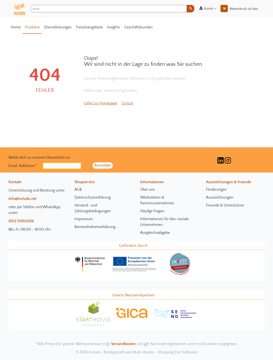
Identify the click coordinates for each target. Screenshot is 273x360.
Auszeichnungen (219, 197)
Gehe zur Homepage (100, 103)
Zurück (127, 103)
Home (16, 27)
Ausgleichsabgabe (155, 233)
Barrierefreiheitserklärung (94, 227)
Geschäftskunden (138, 27)
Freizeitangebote (89, 27)
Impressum (83, 219)
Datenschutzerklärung (92, 197)
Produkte (32, 27)
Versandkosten (123, 344)
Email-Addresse (23, 166)
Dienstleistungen (58, 27)
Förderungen (216, 189)
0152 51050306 (21, 221)
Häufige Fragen (152, 211)
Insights (113, 27)
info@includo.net (22, 199)
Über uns (147, 189)
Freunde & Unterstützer (225, 205)
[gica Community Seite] (132, 317)
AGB (78, 189)
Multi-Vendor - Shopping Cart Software (164, 352)
